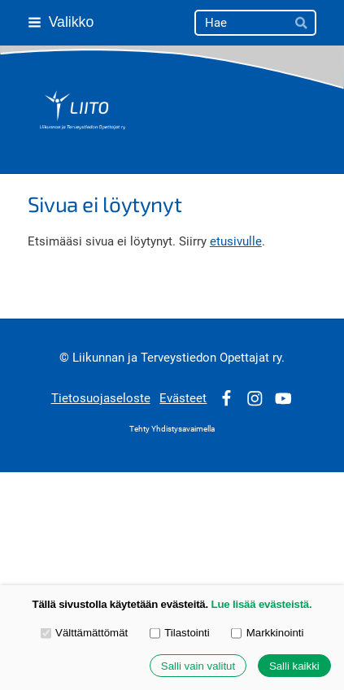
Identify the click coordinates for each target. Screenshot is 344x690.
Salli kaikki (294, 666)
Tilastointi (180, 633)
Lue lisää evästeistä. (261, 604)
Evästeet (183, 398)
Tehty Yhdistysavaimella (172, 428)
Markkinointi (267, 633)
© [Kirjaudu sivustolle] (65, 357)
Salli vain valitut (198, 666)
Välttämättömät (84, 633)
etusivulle (236, 241)
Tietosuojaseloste (100, 398)
